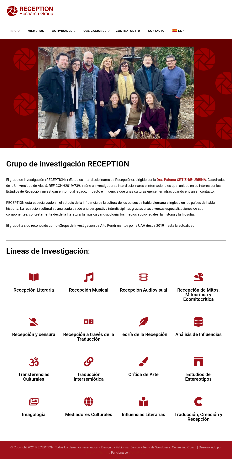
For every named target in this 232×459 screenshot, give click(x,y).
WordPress (138, 452)
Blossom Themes (97, 452)
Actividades (62, 30)
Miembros (36, 30)
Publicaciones (94, 30)
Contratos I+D (128, 30)
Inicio (15, 30)
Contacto (156, 30)
